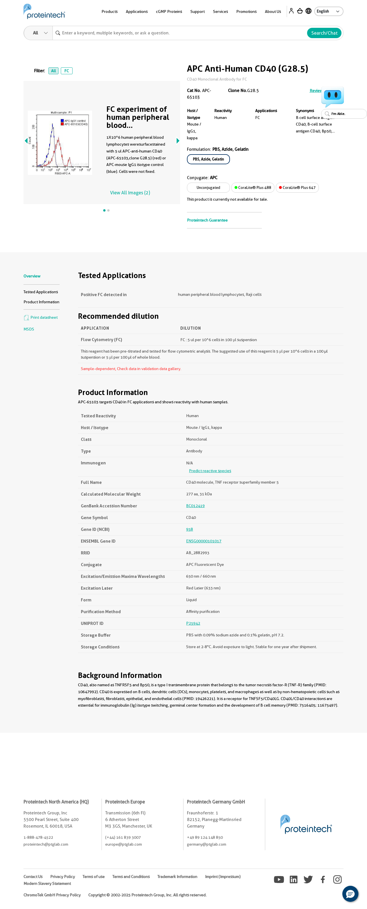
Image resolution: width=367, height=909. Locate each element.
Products (109, 11)
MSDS (29, 329)
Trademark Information (177, 876)
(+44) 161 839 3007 (123, 837)
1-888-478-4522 (38, 837)
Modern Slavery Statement (47, 883)
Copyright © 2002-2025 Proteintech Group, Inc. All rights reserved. (147, 895)
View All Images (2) (130, 193)
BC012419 (195, 505)
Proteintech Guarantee (207, 220)
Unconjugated (208, 187)
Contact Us (33, 876)
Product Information (41, 302)
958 (189, 529)
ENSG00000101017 (203, 541)
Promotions (246, 11)
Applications (137, 11)
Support (197, 11)
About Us (273, 11)
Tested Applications (41, 292)
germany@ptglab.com (206, 844)
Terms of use (94, 876)
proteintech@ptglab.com (46, 844)
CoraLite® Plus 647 (297, 187)
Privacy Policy (62, 876)
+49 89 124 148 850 (205, 837)
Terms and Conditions (131, 876)
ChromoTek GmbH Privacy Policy (52, 895)
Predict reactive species (210, 470)
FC (66, 71)
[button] (350, 894)
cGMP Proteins (169, 11)
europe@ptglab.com (123, 844)
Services (220, 11)
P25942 (193, 623)
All (53, 71)
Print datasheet (41, 317)
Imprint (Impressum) (223, 876)
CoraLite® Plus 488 (253, 187)
